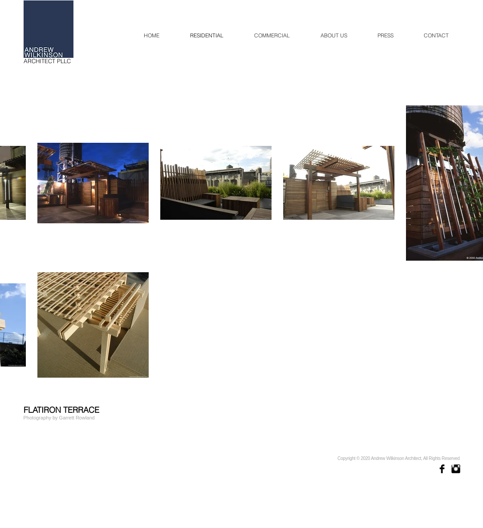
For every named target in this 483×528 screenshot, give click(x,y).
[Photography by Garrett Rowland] (59, 418)
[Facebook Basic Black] (442, 468)
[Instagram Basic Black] (455, 468)
